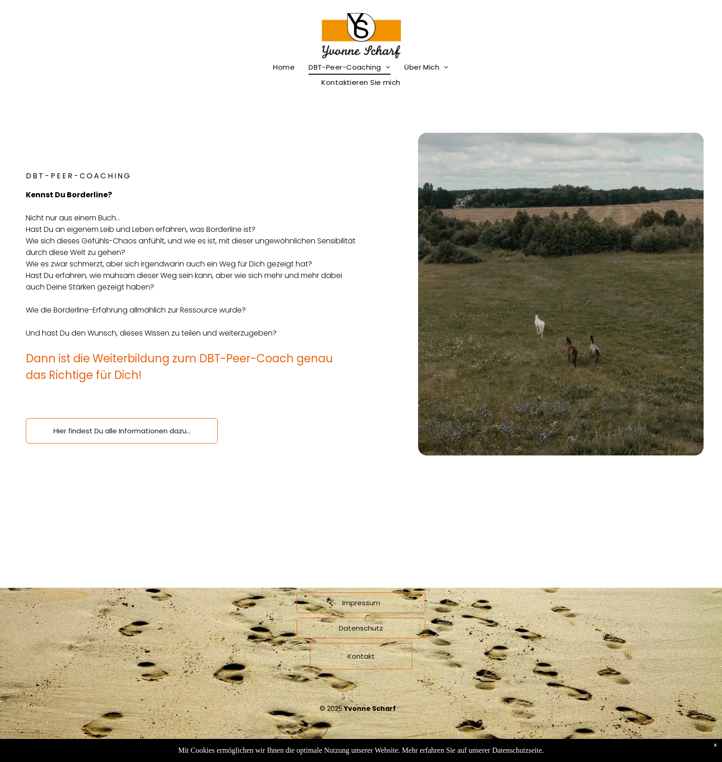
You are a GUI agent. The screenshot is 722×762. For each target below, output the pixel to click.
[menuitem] (284, 67)
